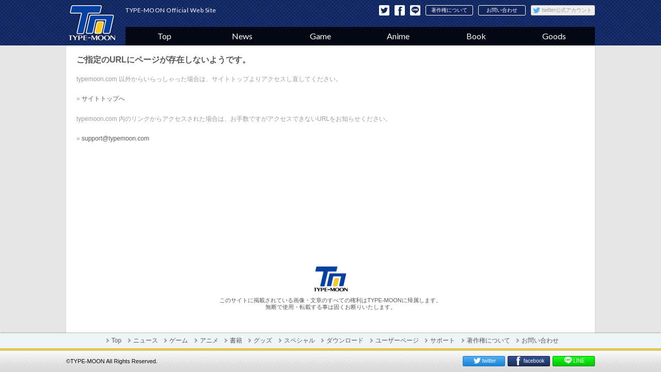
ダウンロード (345, 340)
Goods (554, 36)
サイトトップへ (103, 98)
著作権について (449, 10)
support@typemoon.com (115, 138)
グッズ (263, 340)
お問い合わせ (501, 10)
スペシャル (299, 340)
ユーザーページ (397, 340)
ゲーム (178, 340)
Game (320, 36)
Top (164, 36)
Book (476, 36)
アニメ (209, 340)
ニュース (145, 340)
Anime (398, 36)
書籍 (236, 340)
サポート (442, 340)
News (242, 36)
